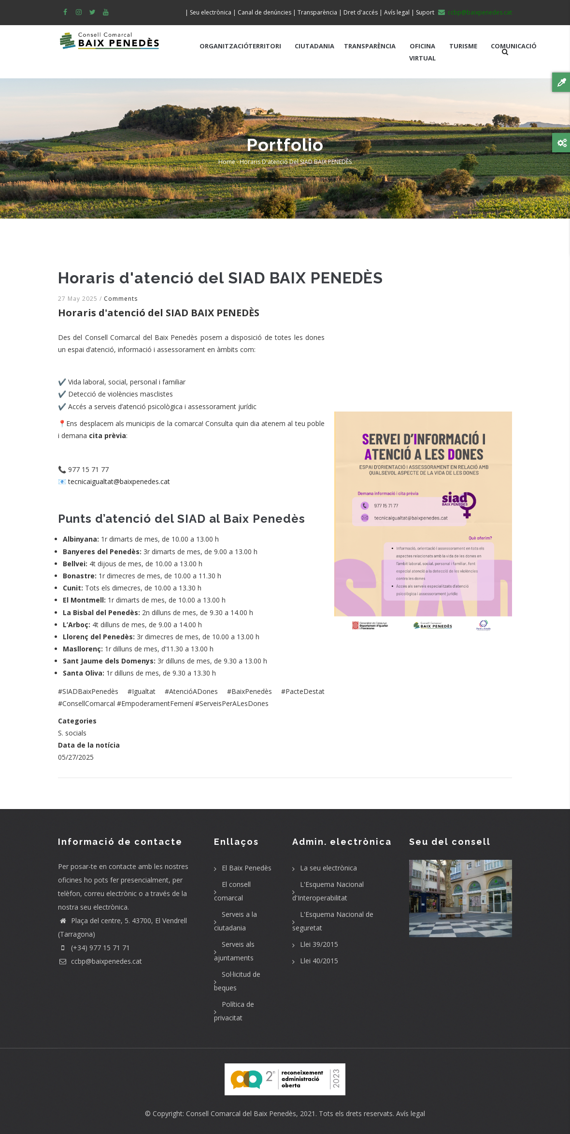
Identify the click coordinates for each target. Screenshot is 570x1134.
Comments (121, 299)
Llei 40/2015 (319, 960)
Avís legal (410, 1113)
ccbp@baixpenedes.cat (100, 961)
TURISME (463, 46)
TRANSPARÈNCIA (370, 46)
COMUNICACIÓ (514, 46)
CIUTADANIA (314, 46)
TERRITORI (264, 46)
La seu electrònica (328, 867)
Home (226, 162)
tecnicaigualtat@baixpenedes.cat (119, 481)
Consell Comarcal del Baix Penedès (241, 1113)
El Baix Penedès (246, 867)
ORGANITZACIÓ (224, 46)
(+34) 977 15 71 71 (94, 947)
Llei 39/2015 (319, 944)
